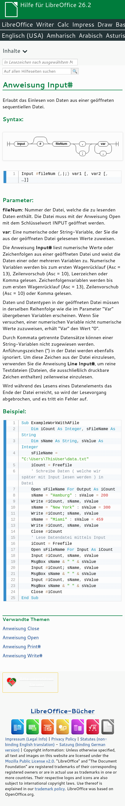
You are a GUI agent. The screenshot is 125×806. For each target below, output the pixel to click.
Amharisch (61, 35)
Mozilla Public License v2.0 (29, 760)
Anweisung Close (21, 627)
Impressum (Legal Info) (26, 738)
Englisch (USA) (23, 35)
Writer (45, 24)
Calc (63, 24)
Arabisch (91, 35)
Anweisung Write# (22, 654)
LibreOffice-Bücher (62, 709)
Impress (83, 24)
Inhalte (11, 51)
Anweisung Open (21, 636)
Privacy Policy (63, 738)
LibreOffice (17, 24)
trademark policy (50, 787)
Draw (104, 24)
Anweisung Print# (22, 645)
